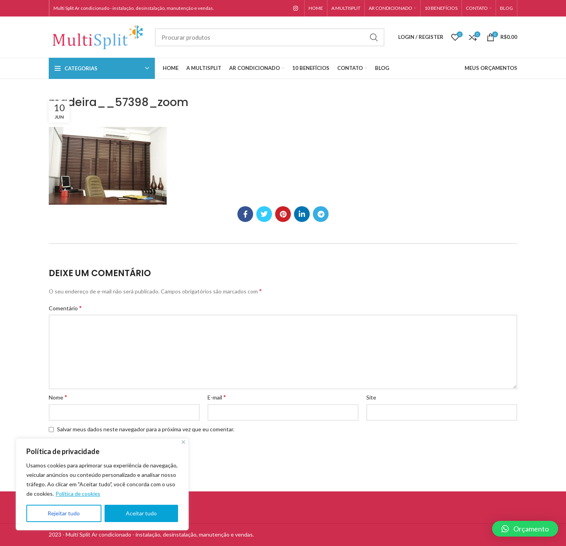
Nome (58, 397)
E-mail (217, 397)
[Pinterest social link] (283, 214)
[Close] (183, 442)
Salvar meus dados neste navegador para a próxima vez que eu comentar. (145, 429)
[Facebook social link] (245, 214)
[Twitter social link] (264, 214)
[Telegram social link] (321, 214)
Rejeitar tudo (64, 513)
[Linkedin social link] (302, 214)
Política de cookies (78, 493)
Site (371, 397)
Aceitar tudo (141, 513)
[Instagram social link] (295, 8)
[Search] (269, 37)
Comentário (65, 307)
